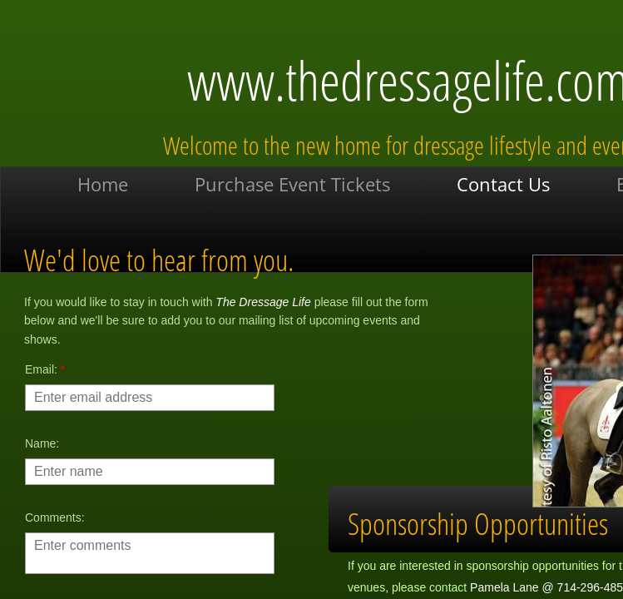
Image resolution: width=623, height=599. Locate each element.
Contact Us (503, 183)
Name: (42, 443)
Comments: (55, 517)
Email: (45, 369)
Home (102, 183)
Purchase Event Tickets (292, 183)
